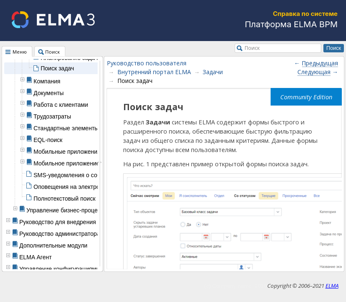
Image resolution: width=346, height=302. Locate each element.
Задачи (213, 72)
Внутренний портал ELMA (154, 72)
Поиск (252, 47)
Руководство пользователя (146, 63)
